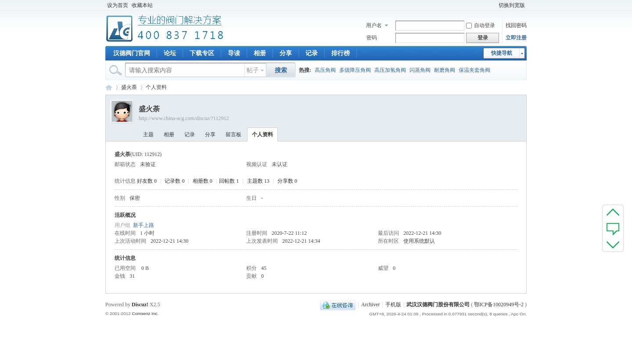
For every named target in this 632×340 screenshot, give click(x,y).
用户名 (374, 25)
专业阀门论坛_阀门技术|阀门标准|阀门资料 (108, 87)
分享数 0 (287, 181)
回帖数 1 (229, 181)
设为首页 (117, 5)
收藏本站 (142, 5)
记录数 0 (174, 181)
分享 (286, 53)
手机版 (393, 304)
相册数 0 (202, 181)
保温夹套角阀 (474, 70)
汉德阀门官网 (131, 53)
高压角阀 (325, 70)
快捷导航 (501, 53)
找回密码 (516, 25)
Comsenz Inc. (145, 313)
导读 (234, 53)
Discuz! (140, 304)
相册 (260, 53)
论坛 (170, 53)
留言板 (233, 134)
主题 (148, 134)
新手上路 (143, 225)
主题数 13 (258, 181)
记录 (311, 53)
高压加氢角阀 (390, 70)
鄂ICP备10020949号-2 (499, 304)
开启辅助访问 (493, 5)
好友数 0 (147, 181)
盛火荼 (129, 87)
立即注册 (516, 38)
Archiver (370, 304)
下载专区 (202, 53)
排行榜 (340, 53)
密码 (371, 38)
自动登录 (480, 25)
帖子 (253, 70)
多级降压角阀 (355, 70)
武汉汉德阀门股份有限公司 (438, 304)
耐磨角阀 (444, 70)
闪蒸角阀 (420, 70)
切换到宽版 (512, 5)
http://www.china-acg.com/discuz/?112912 (184, 118)
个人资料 (262, 134)
